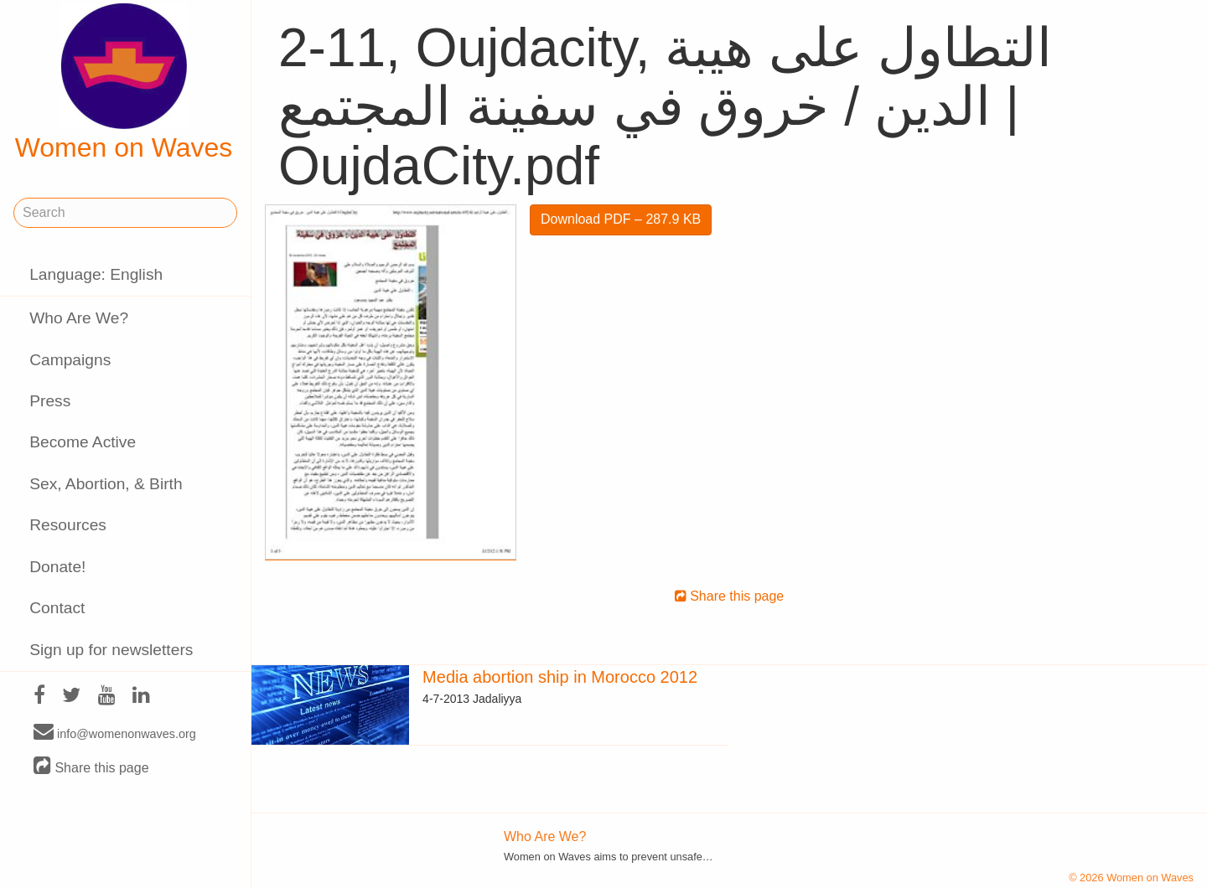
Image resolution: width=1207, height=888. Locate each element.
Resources (67, 525)
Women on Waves (124, 83)
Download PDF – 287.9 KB (621, 219)
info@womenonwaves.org (115, 733)
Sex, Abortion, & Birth (105, 484)
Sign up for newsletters (111, 649)
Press (49, 401)
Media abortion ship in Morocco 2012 (559, 677)
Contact (57, 608)
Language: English (96, 274)
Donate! (57, 567)
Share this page (91, 767)
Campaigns (70, 360)
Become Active (82, 442)
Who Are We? (78, 318)
